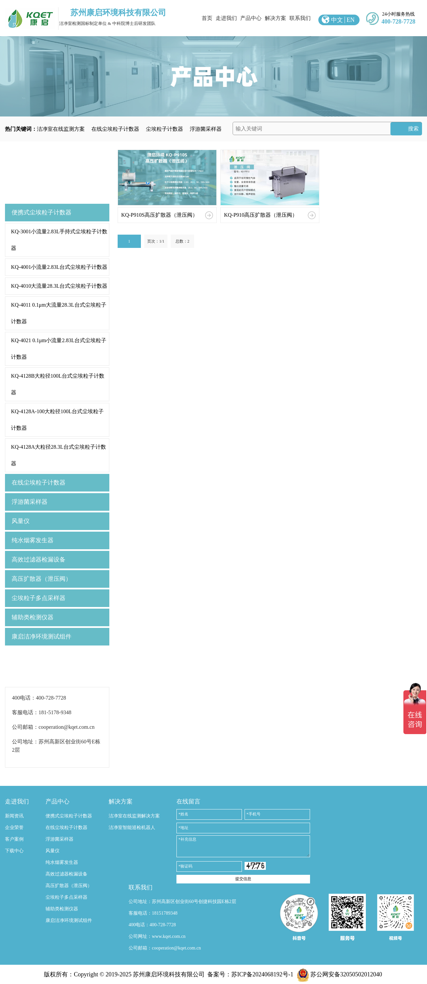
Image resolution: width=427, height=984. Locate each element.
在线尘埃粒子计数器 (115, 129)
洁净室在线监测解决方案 (134, 815)
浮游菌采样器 (206, 129)
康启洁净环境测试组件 (41, 636)
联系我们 (300, 18)
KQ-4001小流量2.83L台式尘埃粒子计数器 (59, 267)
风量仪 (21, 521)
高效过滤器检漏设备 (38, 559)
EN (351, 20)
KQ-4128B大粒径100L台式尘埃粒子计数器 (57, 384)
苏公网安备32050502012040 (339, 974)
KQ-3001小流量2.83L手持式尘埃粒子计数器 (59, 240)
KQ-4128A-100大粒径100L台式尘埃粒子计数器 (57, 420)
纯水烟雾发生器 (32, 540)
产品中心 (251, 18)
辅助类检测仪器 (32, 617)
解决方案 (275, 18)
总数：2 (182, 241)
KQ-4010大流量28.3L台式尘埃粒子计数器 (59, 286)
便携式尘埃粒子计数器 (41, 212)
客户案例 (14, 839)
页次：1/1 (155, 241)
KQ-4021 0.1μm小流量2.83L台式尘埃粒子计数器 (58, 349)
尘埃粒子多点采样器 (38, 598)
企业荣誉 (14, 827)
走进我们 (226, 18)
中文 (337, 20)
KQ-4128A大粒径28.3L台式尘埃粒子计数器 (58, 455)
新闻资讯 (14, 815)
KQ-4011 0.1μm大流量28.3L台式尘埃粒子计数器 (58, 313)
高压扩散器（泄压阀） (41, 578)
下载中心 (14, 850)
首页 (207, 18)
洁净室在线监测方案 (61, 129)
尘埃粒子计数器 (164, 129)
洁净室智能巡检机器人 (132, 827)
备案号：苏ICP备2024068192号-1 (250, 974)
